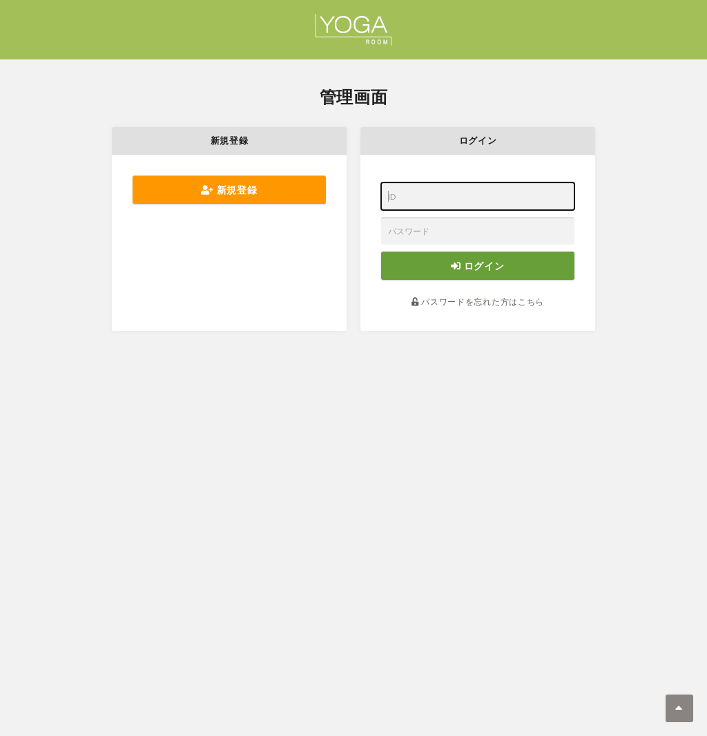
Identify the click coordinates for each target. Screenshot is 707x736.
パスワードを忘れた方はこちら (477, 301)
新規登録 (229, 190)
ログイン (477, 266)
